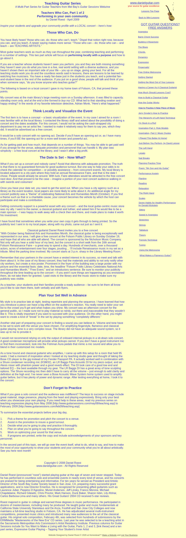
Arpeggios (143, 31)
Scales (142, 198)
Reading (143, 183)
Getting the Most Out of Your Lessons (156, 82)
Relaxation (144, 188)
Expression (143, 62)
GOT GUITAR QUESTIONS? (160, 24)
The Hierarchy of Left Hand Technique (157, 118)
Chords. (142, 52)
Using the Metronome (149, 250)
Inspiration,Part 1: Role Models (153, 128)
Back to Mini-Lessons (149, 17)
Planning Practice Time (150, 163)
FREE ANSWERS (160, 28)
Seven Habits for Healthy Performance (157, 202)
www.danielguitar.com (144, 3)
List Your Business (129, 535)
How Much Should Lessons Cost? (154, 92)
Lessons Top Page (150, 11)
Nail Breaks (144, 158)
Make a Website (109, 535)
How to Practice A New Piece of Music (156, 108)
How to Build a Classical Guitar (153, 97)
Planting (142, 178)
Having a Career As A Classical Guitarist (157, 87)
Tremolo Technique (148, 240)
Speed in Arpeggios (148, 214)
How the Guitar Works (148, 102)
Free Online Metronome (149, 72)
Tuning (142, 245)
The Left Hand (145, 148)
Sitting (142, 209)
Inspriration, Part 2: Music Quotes (155, 133)
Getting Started (145, 77)
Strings (142, 225)
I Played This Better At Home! (153, 138)
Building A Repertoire (148, 42)
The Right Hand (146, 193)
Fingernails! (143, 67)
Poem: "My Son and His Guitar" (154, 168)
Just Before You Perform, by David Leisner (159, 143)
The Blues (143, 47)
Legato (142, 153)
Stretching (144, 220)
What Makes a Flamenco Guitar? (155, 255)
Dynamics (143, 57)
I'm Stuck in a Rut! (147, 123)
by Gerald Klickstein (148, 205)
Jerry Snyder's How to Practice (153, 113)
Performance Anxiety (149, 173)
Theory (142, 235)
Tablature (143, 230)
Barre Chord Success (148, 37)
